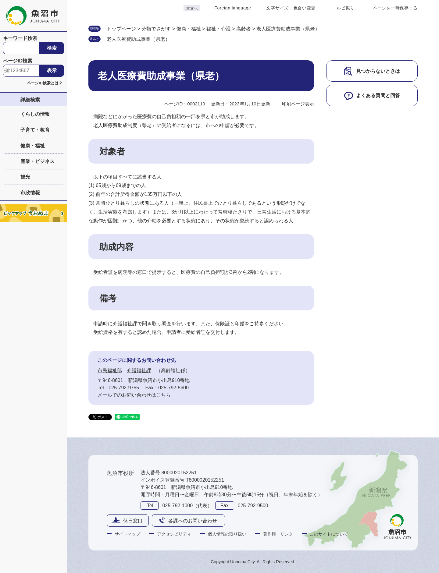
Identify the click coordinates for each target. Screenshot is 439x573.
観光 (25, 176)
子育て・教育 (35, 130)
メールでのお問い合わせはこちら (134, 395)
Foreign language (232, 7)
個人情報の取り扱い (227, 534)
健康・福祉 (32, 145)
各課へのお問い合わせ (192, 520)
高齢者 (243, 28)
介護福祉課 (139, 370)
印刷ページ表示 (298, 103)
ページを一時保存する (395, 7)
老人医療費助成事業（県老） (138, 39)
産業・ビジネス (37, 161)
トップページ (121, 28)
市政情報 (30, 192)
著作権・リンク (278, 534)
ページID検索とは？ (44, 83)
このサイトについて (329, 534)
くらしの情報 (35, 114)
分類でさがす (156, 28)
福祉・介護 (218, 28)
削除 (176, 39)
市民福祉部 (110, 370)
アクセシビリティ (174, 534)
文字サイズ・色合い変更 (291, 7)
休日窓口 (133, 520)
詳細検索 (30, 99)
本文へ (192, 8)
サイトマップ (127, 534)
